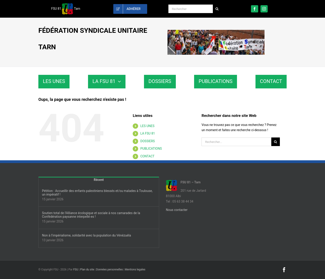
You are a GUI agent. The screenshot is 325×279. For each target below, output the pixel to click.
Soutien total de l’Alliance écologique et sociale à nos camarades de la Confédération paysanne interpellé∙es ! (91, 214)
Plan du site (87, 269)
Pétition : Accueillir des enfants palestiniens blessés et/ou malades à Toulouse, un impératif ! (97, 192)
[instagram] (264, 8)
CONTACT (147, 156)
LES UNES (147, 126)
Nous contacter (177, 210)
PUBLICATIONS (151, 148)
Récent (99, 180)
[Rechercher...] (236, 141)
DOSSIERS (147, 141)
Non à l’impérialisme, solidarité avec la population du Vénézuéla (86, 235)
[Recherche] (217, 9)
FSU (75, 269)
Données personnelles (109, 269)
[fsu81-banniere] (216, 31)
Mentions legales (135, 269)
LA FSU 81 (147, 133)
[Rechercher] (190, 9)
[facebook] (254, 8)
